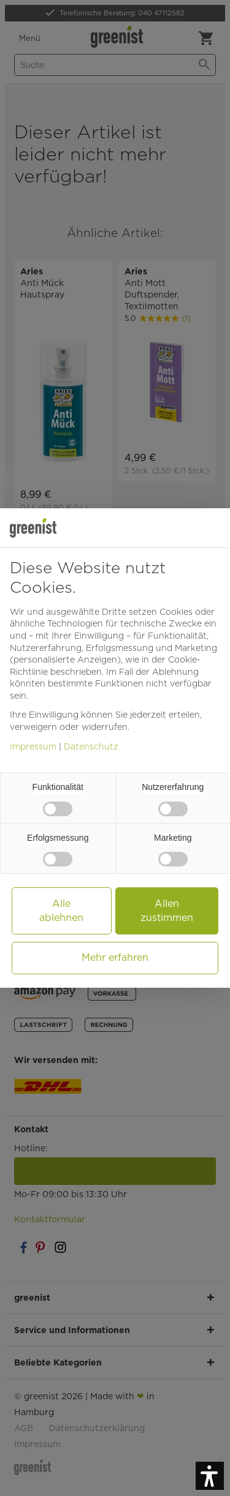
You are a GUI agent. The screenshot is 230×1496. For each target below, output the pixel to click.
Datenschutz (91, 746)
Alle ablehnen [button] (61, 910)
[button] (210, 1476)
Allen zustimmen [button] (166, 910)
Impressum (33, 746)
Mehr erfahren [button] (115, 957)
